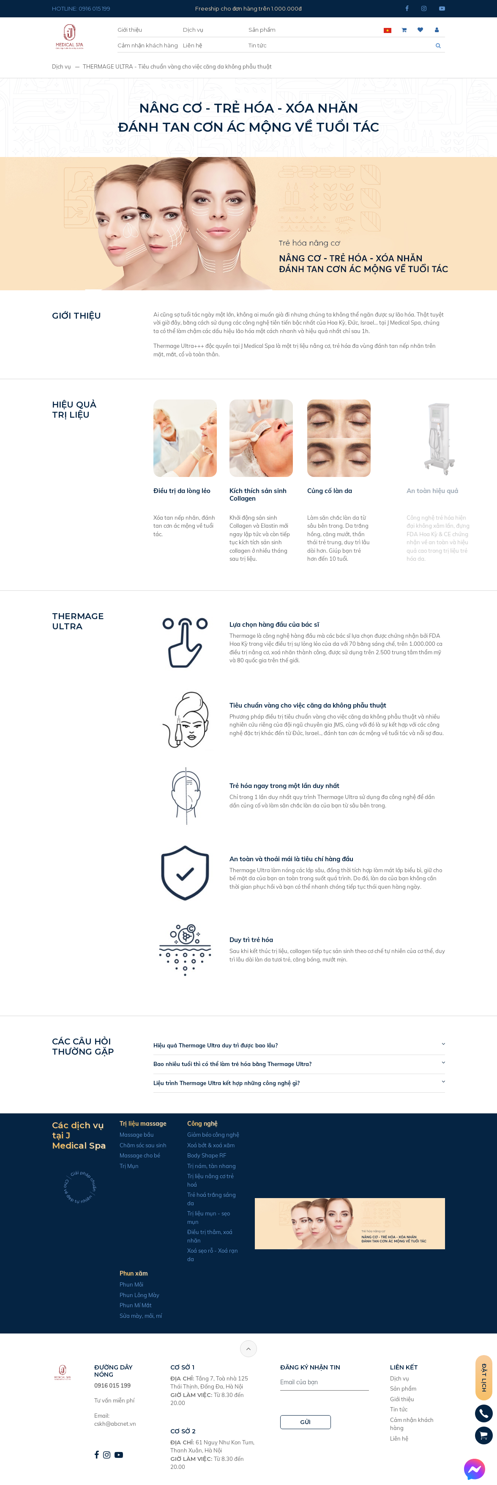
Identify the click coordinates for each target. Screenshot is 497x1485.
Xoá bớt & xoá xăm (205, 1145)
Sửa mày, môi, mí (135, 1315)
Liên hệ (192, 45)
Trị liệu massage (137, 1123)
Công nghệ (197, 1123)
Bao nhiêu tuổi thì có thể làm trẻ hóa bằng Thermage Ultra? (238, 1064)
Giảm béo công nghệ (208, 1134)
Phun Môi (126, 1284)
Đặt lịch (484, 1378)
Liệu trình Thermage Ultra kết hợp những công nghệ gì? (232, 1083)
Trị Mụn (123, 1166)
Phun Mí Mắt (130, 1305)
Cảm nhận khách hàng (147, 45)
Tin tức (257, 45)
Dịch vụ (193, 29)
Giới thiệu (129, 29)
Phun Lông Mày (134, 1295)
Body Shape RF (201, 1155)
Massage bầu (131, 1134)
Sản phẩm (262, 29)
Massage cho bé (134, 1155)
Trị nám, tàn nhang (206, 1166)
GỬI (305, 1422)
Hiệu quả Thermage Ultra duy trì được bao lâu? (221, 1045)
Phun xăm (128, 1273)
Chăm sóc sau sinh (137, 1145)
